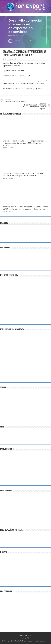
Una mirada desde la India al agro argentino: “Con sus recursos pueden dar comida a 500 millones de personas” (25, 143)
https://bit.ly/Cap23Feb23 (34, 88)
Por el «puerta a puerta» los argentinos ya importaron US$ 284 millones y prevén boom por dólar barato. (25, 208)
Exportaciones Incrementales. (17, 100)
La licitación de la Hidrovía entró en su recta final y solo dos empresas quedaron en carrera (24, 174)
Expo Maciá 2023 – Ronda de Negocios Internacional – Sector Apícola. (33, 106)
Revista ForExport (25, 635)
